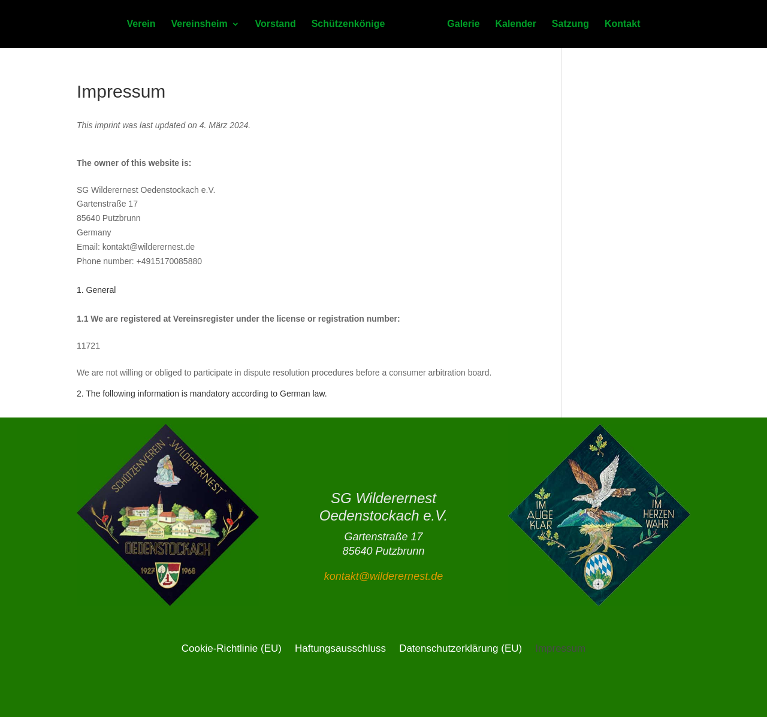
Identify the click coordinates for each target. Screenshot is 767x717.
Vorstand (275, 24)
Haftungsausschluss (340, 648)
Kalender (515, 24)
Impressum (560, 648)
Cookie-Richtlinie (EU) (232, 648)
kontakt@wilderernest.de (383, 576)
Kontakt (623, 24)
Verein (141, 24)
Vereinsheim (199, 24)
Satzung (570, 24)
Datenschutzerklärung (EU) (460, 648)
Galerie (463, 24)
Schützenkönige (348, 24)
